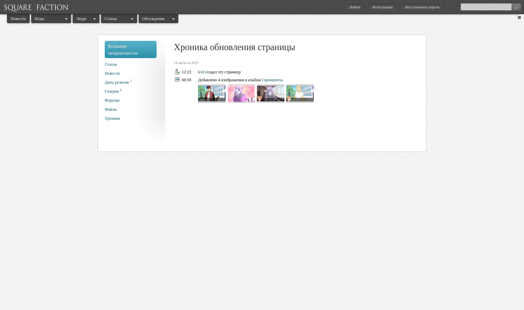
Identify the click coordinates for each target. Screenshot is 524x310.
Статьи (111, 18)
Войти (355, 7)
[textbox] (491, 6)
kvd (201, 72)
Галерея (112, 91)
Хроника (112, 118)
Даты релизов (117, 82)
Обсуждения (153, 18)
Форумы (112, 100)
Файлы (111, 109)
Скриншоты (272, 80)
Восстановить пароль (422, 7)
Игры (40, 18)
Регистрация (383, 7)
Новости (18, 18)
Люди (81, 18)
